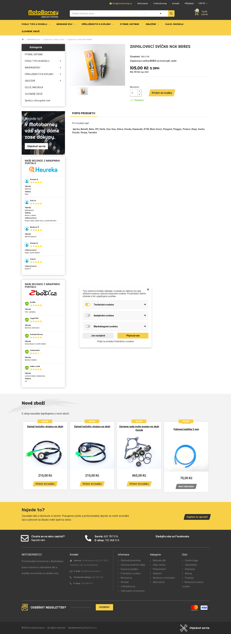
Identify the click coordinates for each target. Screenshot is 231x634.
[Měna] (202, 3)
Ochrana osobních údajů (132, 565)
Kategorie (36, 47)
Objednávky (190, 565)
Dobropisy (189, 569)
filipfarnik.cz (91, 627)
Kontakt (124, 582)
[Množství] (134, 92)
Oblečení (157, 573)
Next (204, 455)
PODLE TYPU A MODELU (37, 61)
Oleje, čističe (158, 565)
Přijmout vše (133, 335)
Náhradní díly (159, 560)
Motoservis (126, 578)
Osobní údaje (191, 560)
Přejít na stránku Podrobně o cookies (115, 341)
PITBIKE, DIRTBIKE (34, 54)
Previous (26, 455)
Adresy (188, 573)
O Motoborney (127, 586)
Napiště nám (38, 540)
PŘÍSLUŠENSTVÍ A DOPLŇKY (39, 74)
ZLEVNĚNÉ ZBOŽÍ (33, 94)
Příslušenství (159, 569)
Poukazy (189, 578)
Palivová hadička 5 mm (186, 429)
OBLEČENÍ (30, 80)
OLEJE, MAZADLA (34, 87)
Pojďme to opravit (197, 516)
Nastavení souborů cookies (192, 584)
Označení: (135, 56)
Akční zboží (158, 582)
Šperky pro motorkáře (163, 578)
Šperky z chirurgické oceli (37, 100)
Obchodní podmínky (130, 560)
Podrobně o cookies (130, 573)
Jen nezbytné (98, 335)
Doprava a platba (129, 569)
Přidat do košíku (162, 92)
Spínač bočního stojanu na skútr (45, 426)
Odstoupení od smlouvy (132, 591)
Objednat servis (199, 628)
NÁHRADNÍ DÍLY (32, 67)
